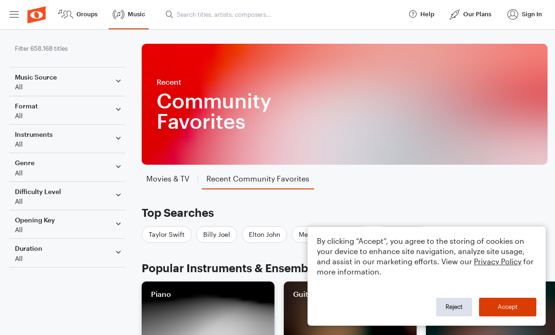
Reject (454, 306)
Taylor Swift (167, 234)
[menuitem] (14, 14)
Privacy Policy (497, 261)
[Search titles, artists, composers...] (283, 14)
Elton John (264, 234)
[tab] (168, 178)
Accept (508, 306)
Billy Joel (216, 234)
